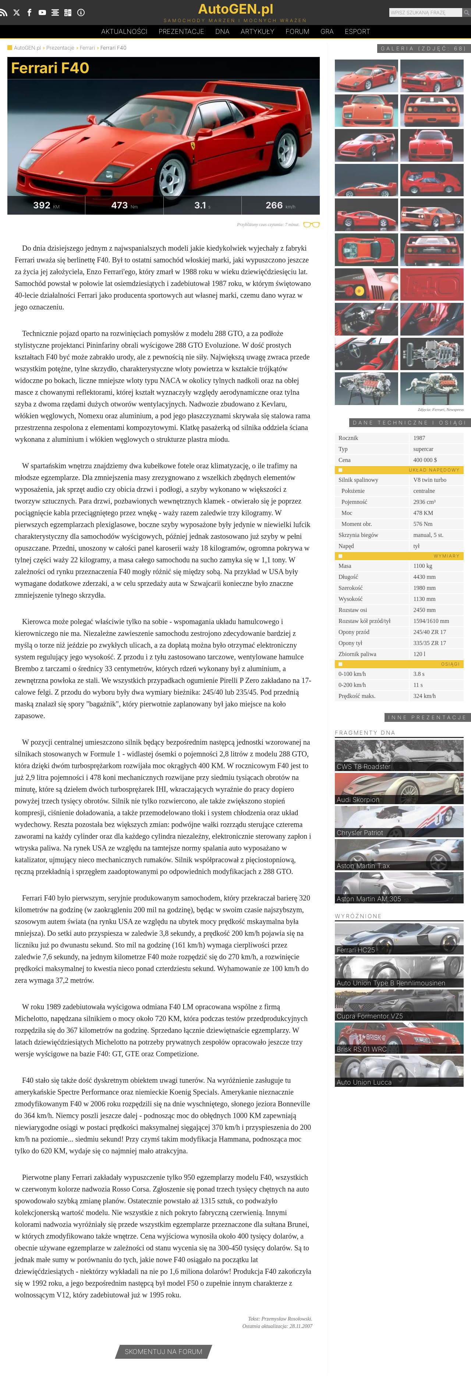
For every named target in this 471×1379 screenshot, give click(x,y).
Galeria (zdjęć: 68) (424, 48)
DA (222, 31)
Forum (297, 31)
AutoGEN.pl (27, 47)
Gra (327, 31)
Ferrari (87, 47)
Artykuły (258, 31)
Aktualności (124, 31)
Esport (357, 31)
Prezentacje (181, 31)
